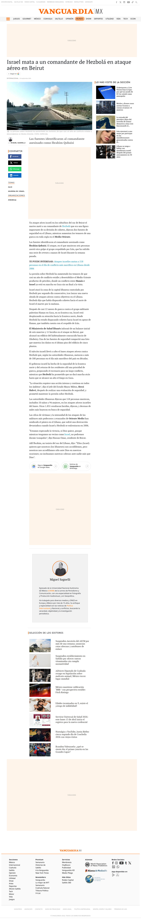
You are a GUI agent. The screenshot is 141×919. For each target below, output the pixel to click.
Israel (67, 434)
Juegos (16, 19)
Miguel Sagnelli (18, 143)
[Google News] (44, 466)
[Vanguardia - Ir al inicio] (71, 11)
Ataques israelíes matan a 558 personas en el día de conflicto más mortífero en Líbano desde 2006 (59, 265)
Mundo (79, 19)
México (37, 19)
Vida (118, 19)
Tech (125, 19)
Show (88, 19)
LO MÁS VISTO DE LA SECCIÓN (113, 82)
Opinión (69, 19)
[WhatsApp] (76, 466)
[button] (8, 19)
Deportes (98, 19)
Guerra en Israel (17, 191)
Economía (135, 19)
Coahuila (48, 19)
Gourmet (27, 19)
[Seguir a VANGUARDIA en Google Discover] (14, 74)
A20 (10, 187)
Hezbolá (12, 200)
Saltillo (59, 19)
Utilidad (110, 19)
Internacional (12, 78)
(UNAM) (51, 590)
